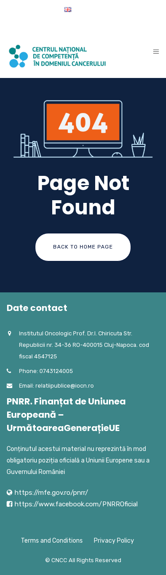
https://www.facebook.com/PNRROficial (76, 504)
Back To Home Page (83, 247)
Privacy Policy (114, 540)
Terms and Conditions (52, 540)
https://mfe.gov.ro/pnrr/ (51, 493)
